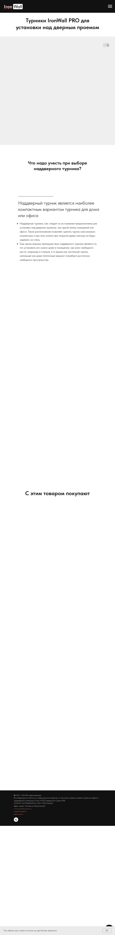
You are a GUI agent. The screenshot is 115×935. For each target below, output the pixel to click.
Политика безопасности (22, 809)
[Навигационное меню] (110, 6)
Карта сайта (18, 814)
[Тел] (16, 819)
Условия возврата (20, 811)
